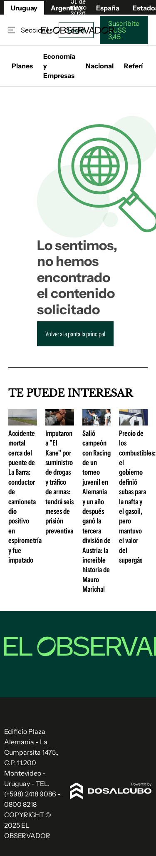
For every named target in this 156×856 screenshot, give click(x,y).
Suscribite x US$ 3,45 (123, 30)
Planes (22, 66)
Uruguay (24, 8)
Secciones (12, 30)
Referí (133, 66)
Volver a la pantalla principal (75, 334)
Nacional (100, 66)
